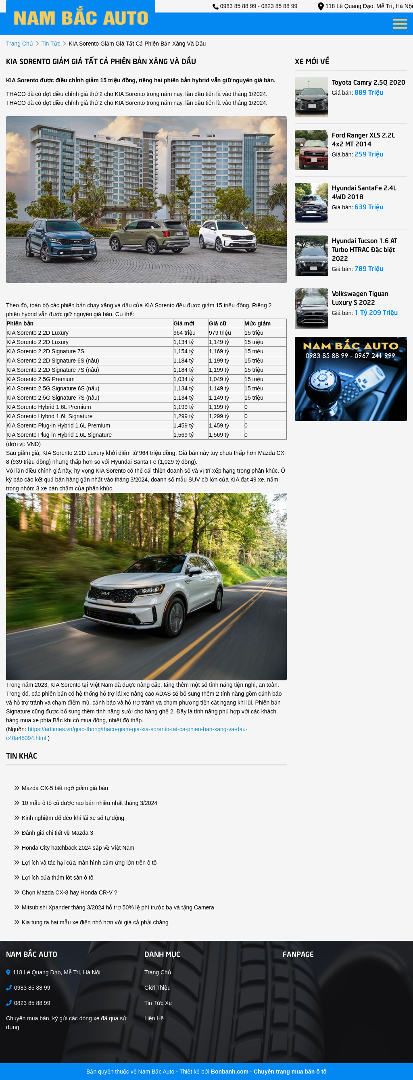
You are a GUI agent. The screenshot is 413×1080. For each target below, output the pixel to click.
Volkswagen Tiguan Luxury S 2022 (360, 297)
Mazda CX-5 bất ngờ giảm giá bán (61, 788)
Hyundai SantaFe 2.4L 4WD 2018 (364, 191)
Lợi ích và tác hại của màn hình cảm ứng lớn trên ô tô (85, 862)
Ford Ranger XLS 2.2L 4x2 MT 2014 (363, 139)
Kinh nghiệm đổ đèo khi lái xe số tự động (69, 818)
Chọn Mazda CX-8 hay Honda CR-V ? (65, 892)
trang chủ (19, 43)
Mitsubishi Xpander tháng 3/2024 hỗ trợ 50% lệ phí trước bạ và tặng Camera (114, 907)
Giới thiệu (157, 987)
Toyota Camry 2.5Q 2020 (368, 81)
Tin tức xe (158, 1003)
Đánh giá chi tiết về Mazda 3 (53, 833)
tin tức (50, 43)
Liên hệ (154, 1018)
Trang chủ (157, 972)
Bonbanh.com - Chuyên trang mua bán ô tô (269, 1071)
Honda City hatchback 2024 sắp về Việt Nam (74, 847)
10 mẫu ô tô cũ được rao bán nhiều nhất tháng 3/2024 (85, 803)
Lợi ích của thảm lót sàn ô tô (54, 877)
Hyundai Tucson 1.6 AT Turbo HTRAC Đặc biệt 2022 (364, 249)
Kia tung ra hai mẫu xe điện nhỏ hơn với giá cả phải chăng (91, 922)
